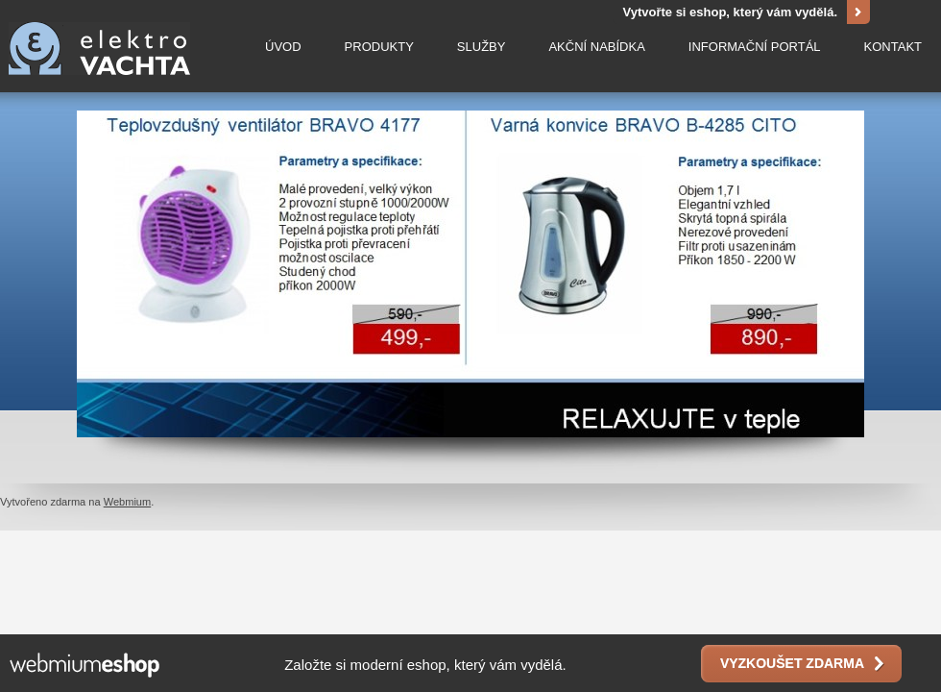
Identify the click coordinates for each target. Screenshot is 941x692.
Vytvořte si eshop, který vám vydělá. (729, 12)
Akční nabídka (596, 45)
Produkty (379, 45)
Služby (481, 45)
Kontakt (893, 45)
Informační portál (754, 45)
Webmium (128, 501)
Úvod (283, 45)
